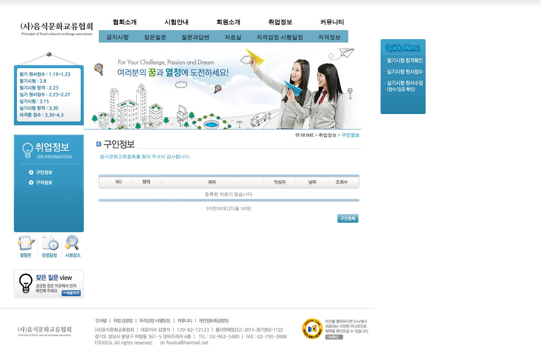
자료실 (233, 37)
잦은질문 (155, 37)
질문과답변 (195, 37)
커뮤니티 (332, 22)
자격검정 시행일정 (280, 37)
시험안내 (177, 22)
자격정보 (329, 37)
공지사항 (117, 37)
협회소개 (125, 22)
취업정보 (280, 22)
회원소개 (228, 22)
